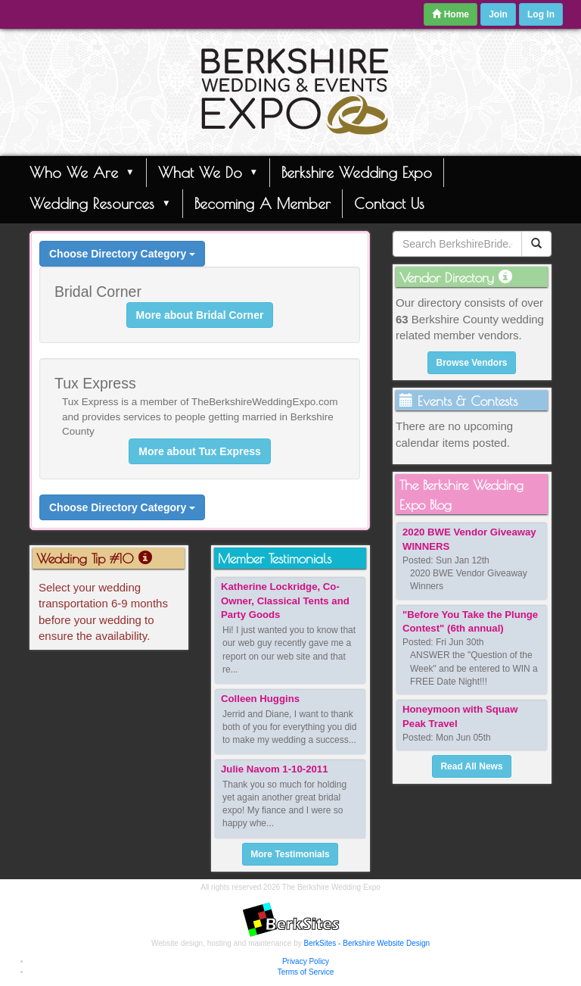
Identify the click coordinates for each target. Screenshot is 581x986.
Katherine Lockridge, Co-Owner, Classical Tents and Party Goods (285, 601)
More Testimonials (289, 854)
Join (498, 14)
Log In (541, 14)
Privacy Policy (305, 961)
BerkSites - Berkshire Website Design (367, 943)
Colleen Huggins (260, 698)
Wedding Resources (100, 203)
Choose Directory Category (122, 254)
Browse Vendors (471, 362)
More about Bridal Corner (200, 315)
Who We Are (82, 172)
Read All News (471, 766)
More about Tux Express (199, 451)
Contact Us (389, 203)
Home (450, 14)
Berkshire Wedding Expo (356, 172)
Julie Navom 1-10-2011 (274, 769)
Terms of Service (306, 972)
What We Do (208, 172)
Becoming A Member (262, 203)
